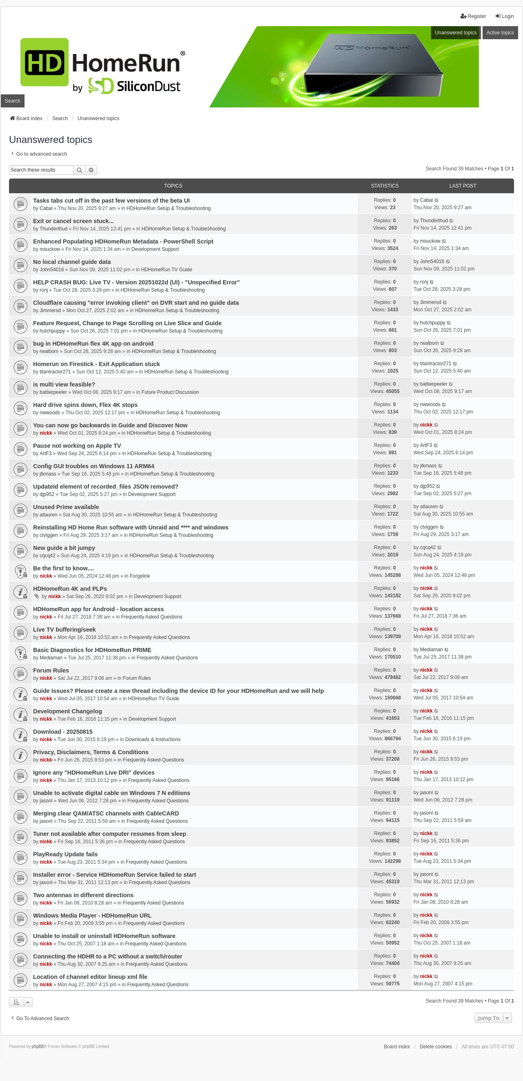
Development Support (155, 249)
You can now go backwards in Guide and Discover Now (110, 425)
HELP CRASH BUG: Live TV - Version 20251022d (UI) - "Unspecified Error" (136, 282)
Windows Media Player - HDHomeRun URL (92, 915)
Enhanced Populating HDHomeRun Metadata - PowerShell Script (123, 241)
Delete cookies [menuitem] (436, 1047)
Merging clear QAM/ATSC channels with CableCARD (106, 813)
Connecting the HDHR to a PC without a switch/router (107, 956)
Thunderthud (53, 229)
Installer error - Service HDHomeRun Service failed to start (114, 874)
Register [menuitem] (473, 16)
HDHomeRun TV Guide (166, 269)
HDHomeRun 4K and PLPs (70, 588)
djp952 (47, 494)
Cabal (46, 208)
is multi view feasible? (64, 384)
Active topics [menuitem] (500, 33)
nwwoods (50, 412)
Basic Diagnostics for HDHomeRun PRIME (92, 650)
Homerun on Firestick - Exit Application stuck (96, 364)
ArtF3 (45, 453)
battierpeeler (53, 392)
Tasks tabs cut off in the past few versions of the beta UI (111, 200)
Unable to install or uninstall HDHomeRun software (104, 936)
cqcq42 (48, 555)
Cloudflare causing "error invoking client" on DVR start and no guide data (136, 302)
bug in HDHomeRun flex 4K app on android (93, 343)
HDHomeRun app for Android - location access (98, 609)
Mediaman (51, 658)
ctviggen (49, 535)
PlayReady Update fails (65, 854)
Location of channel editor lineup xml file (90, 977)
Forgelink (140, 576)
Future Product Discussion (170, 392)
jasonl (46, 801)
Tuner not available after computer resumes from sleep (109, 834)
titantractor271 (55, 372)
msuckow (50, 249)
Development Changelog (67, 711)
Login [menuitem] (504, 16)
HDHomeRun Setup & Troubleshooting (169, 208)
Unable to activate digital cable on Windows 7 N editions (111, 793)
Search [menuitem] (12, 101)
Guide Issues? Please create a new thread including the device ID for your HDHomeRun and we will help (178, 691)
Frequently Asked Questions (151, 617)
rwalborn (49, 351)
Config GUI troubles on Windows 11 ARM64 (93, 466)
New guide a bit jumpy (64, 548)
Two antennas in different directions (83, 895)
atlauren (48, 515)
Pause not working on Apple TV (77, 445)
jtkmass (48, 474)
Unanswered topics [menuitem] (456, 33)
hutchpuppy (52, 331)
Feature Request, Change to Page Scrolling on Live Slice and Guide (127, 323)
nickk (46, 433)
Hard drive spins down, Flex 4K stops (85, 405)
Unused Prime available (66, 507)
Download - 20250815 (63, 731)
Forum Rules (51, 670)
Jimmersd (50, 310)
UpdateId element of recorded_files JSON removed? (106, 486)
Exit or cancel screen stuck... (73, 221)
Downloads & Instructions (153, 739)
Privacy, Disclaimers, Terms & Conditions (91, 752)
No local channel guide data (72, 262)
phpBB (38, 1046)
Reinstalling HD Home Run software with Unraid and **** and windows (130, 527)
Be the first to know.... (63, 568)
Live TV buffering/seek (64, 629)
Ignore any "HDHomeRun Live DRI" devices (94, 772)
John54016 (52, 269)
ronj (44, 290)
